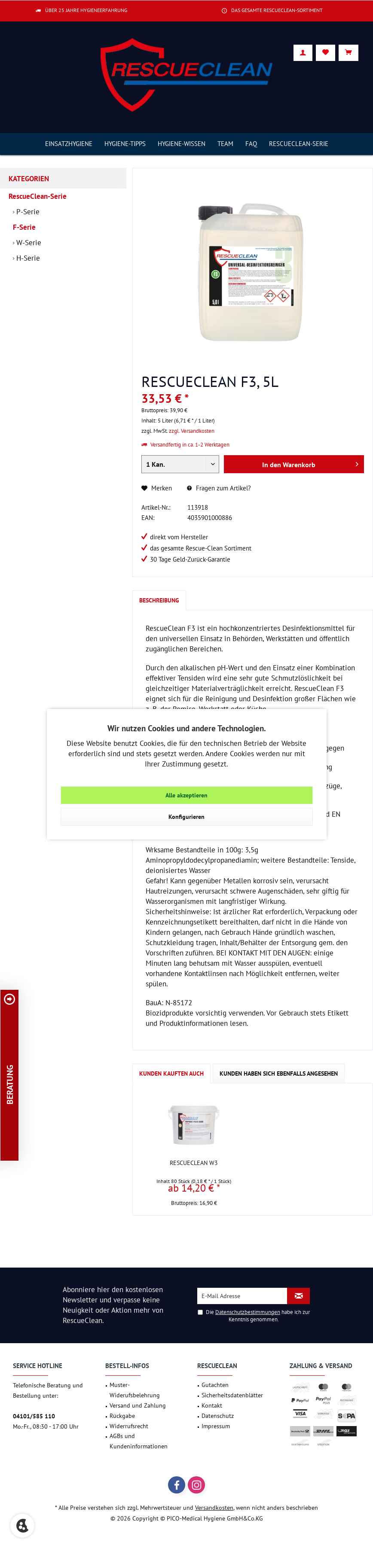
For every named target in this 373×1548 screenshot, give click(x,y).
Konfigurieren (186, 817)
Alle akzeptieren (186, 795)
